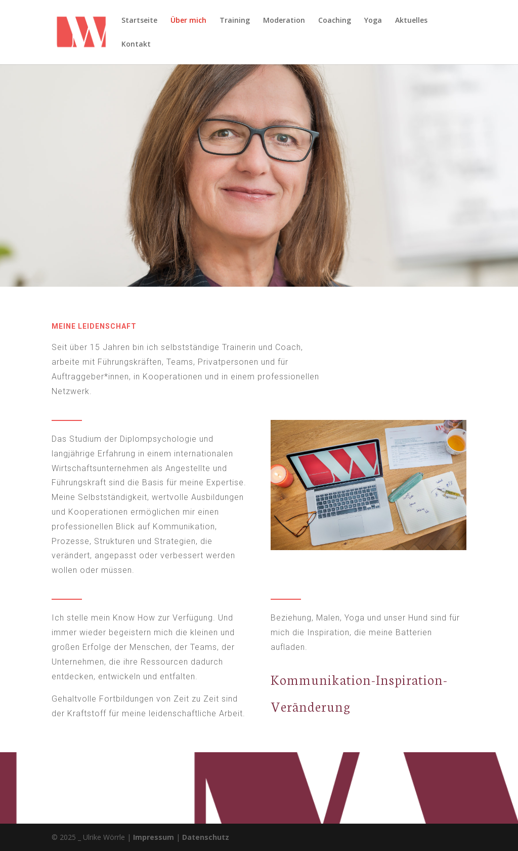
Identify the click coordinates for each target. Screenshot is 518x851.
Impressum (153, 837)
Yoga (373, 21)
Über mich (188, 21)
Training (235, 21)
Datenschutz (205, 837)
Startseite (139, 21)
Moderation (284, 21)
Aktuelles (411, 21)
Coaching (334, 21)
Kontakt (136, 45)
